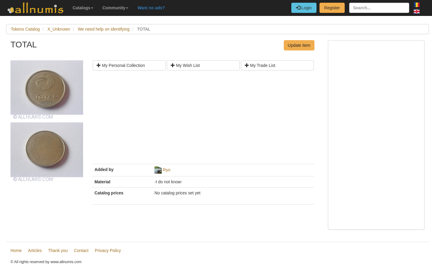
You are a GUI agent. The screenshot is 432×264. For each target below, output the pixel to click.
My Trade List (260, 65)
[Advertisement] (203, 119)
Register (332, 7)
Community (115, 7)
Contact (81, 250)
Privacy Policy (108, 250)
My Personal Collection (121, 65)
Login (304, 7)
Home (16, 250)
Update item (299, 45)
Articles (35, 250)
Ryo (166, 169)
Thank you (58, 250)
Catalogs (83, 7)
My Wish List (185, 65)
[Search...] (379, 8)
